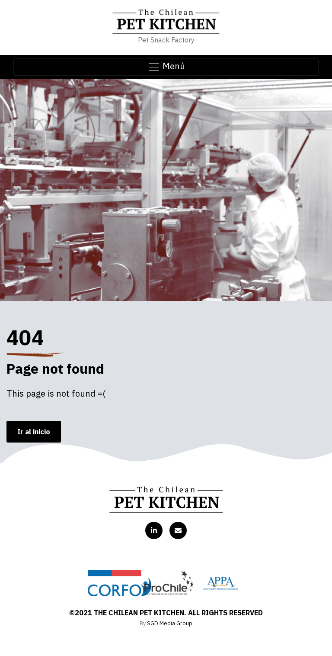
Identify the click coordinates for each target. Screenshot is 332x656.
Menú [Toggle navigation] (166, 67)
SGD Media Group (169, 623)
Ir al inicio (33, 431)
